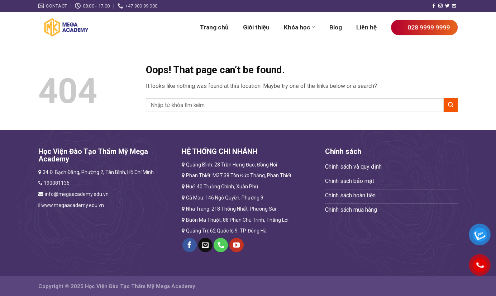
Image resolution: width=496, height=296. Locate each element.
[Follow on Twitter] (447, 6)
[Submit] (451, 105)
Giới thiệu (256, 27)
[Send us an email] (454, 6)
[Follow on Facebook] (433, 6)
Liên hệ (366, 27)
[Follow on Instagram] (440, 6)
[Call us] (221, 245)
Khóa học (299, 27)
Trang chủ (214, 27)
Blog (335, 27)
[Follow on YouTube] (236, 245)
